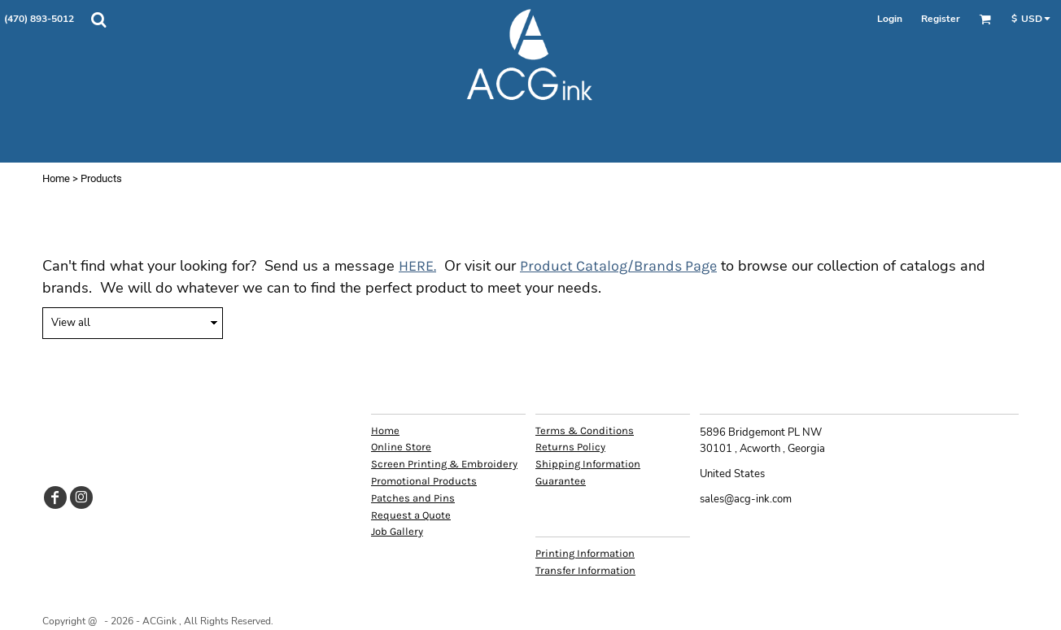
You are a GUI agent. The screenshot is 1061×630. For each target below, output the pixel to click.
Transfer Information (585, 570)
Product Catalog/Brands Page (618, 266)
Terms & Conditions (584, 430)
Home (56, 178)
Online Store (401, 447)
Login (889, 18)
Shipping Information (587, 464)
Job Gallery (397, 531)
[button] (98, 19)
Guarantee (560, 481)
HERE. (417, 266)
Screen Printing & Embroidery (444, 464)
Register (940, 18)
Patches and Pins (413, 498)
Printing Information (585, 553)
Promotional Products (424, 481)
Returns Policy (570, 447)
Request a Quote (411, 515)
